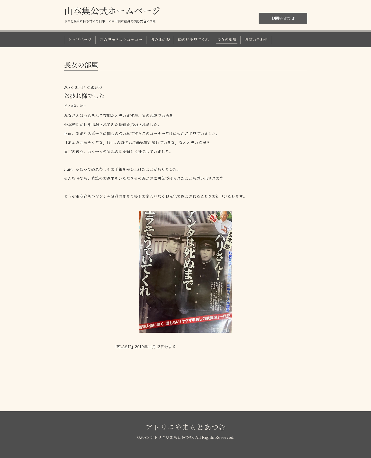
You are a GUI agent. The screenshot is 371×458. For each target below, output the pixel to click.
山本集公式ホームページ (112, 11)
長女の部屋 (226, 40)
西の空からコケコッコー (121, 40)
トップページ (79, 40)
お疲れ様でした (84, 96)
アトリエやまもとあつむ (185, 427)
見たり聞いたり (75, 106)
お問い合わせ (283, 18)
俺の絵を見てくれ (193, 40)
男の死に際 (160, 40)
